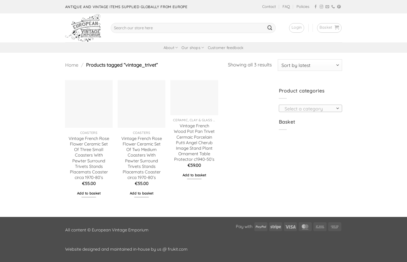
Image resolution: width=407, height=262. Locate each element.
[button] (296, 28)
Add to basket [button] (88, 193)
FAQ (286, 6)
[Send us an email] (327, 7)
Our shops (192, 47)
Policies (302, 6)
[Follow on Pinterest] (339, 7)
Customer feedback (226, 47)
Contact (269, 6)
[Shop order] (310, 65)
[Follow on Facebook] (316, 7)
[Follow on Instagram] (321, 7)
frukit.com (178, 249)
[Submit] (270, 28)
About (171, 47)
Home (71, 65)
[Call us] (333, 7)
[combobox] (310, 108)
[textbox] (308, 108)
